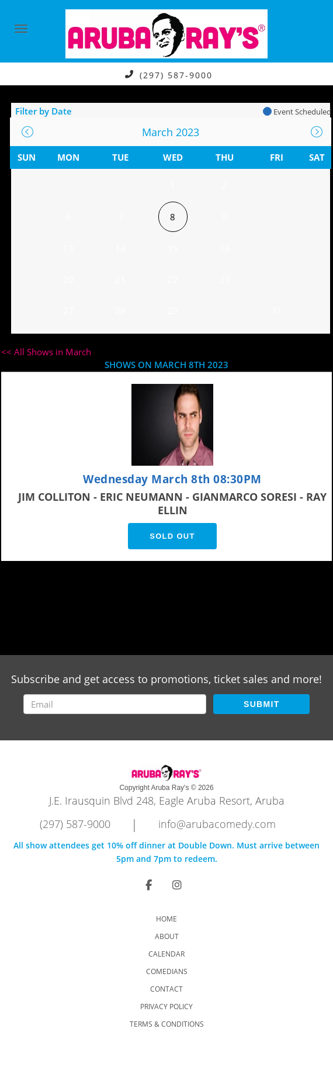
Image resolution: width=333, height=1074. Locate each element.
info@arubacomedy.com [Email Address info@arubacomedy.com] (217, 824)
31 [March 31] (277, 310)
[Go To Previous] (27, 132)
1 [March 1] (172, 185)
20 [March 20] (68, 279)
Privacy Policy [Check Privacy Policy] (166, 1006)
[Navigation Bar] (21, 28)
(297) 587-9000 (176, 74)
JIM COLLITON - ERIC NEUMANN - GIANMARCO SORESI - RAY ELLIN (172, 503)
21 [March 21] (120, 279)
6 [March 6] (68, 217)
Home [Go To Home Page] (166, 919)
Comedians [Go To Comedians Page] (167, 971)
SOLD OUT (172, 536)
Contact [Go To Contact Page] (166, 989)
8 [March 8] (172, 217)
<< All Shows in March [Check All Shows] (46, 352)
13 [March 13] (68, 248)
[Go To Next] (316, 132)
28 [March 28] (120, 310)
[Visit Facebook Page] (148, 885)
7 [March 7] (120, 217)
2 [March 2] (224, 185)
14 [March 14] (120, 248)
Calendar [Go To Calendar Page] (166, 954)
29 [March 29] (173, 310)
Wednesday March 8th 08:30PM (172, 479)
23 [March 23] (225, 279)
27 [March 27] (68, 310)
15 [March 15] (173, 248)
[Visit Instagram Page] (177, 885)
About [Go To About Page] (167, 936)
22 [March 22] (173, 279)
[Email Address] (115, 704)
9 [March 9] (224, 217)
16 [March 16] (225, 248)
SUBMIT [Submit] (261, 704)
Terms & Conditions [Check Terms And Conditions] (167, 1024)
